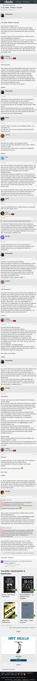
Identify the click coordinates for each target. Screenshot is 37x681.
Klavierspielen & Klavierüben (14, 564)
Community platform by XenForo (13, 677)
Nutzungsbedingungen (20, 673)
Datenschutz (30, 673)
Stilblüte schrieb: (6, 500)
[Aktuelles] (31, 1)
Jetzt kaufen (18, 660)
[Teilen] (34, 20)
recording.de (32, 679)
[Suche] (35, 1)
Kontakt (3, 673)
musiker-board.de (17, 679)
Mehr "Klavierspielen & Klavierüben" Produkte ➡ (22, 627)
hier (13, 248)
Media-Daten (14, 674)
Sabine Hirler (24, 422)
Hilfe (2, 674)
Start (21, 674)
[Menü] (2, 2)
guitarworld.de (25, 679)
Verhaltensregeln (10, 673)
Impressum (7, 674)
